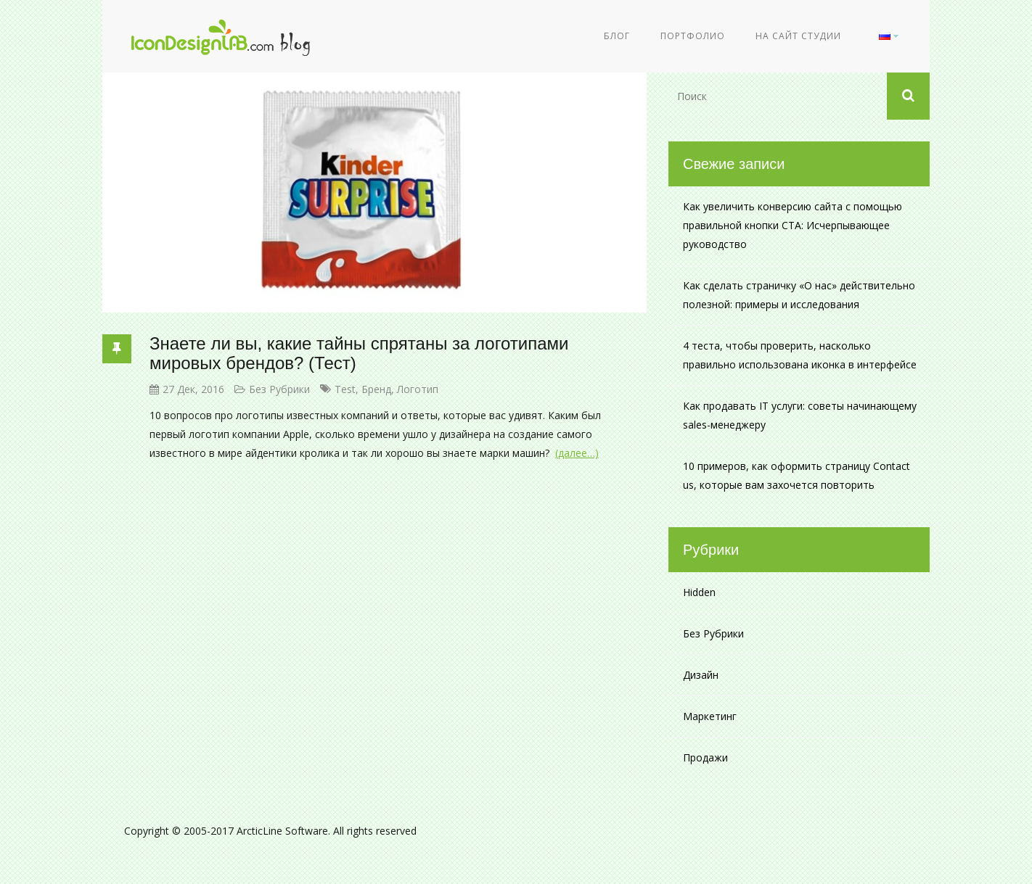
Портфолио (692, 36)
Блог (617, 36)
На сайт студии (798, 36)
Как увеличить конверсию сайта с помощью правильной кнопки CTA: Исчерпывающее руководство (792, 225)
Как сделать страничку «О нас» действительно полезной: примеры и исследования (799, 294)
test (345, 389)
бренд (376, 389)
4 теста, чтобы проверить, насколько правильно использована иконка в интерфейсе (800, 355)
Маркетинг (710, 716)
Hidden (699, 592)
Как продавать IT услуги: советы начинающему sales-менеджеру (800, 415)
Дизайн (700, 675)
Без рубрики (279, 389)
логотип (417, 389)
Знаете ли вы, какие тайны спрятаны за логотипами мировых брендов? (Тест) (359, 353)
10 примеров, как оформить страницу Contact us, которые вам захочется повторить (796, 475)
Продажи (705, 757)
